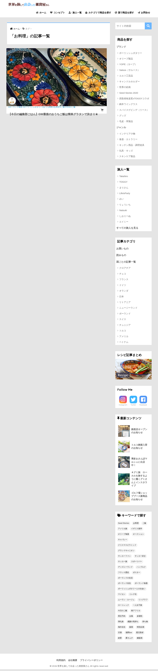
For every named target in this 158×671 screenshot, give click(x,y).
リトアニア (125, 303)
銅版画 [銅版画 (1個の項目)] (139, 640)
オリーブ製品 (126, 58)
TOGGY (123, 182)
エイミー (123, 222)
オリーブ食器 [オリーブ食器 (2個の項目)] (123, 536)
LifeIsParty (124, 193)
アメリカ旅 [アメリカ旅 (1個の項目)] (122, 530)
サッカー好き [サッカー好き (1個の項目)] (140, 558)
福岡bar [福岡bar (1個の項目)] (129, 634)
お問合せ (144, 12)
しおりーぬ (125, 216)
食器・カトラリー (128, 139)
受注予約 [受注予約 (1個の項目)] (121, 618)
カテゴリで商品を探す (98, 12)
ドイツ (122, 286)
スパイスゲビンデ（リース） (134, 110)
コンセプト (57, 12)
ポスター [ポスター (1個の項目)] (136, 574)
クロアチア (125, 269)
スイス (122, 320)
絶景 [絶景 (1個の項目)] (120, 640)
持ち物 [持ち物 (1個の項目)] (145, 623)
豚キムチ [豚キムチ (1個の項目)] (129, 640)
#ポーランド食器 (16, 107)
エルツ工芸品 (126, 76)
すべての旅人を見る (128, 228)
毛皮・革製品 (126, 121)
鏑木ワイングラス (128, 104)
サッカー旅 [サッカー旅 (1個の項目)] (122, 563)
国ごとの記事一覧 (126, 262)
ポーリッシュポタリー (130, 53)
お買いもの (122, 249)
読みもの (121, 255)
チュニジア (125, 326)
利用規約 (61, 662)
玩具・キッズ (126, 151)
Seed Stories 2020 (128, 93)
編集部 (22, 101)
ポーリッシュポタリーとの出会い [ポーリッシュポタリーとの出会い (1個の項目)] (131, 590)
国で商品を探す (124, 12)
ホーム (41, 12)
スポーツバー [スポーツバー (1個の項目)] (136, 563)
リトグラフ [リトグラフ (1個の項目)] (143, 601)
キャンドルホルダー (129, 81)
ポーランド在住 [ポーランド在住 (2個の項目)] (124, 585)
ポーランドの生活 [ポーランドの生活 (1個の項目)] (125, 580)
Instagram (123, 406)
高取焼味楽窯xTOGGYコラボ (134, 98)
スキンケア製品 (127, 156)
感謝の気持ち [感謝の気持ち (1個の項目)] (132, 623)
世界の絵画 (125, 87)
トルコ (122, 331)
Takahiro (123, 176)
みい (121, 199)
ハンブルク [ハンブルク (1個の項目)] (141, 569)
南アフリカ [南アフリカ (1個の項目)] (135, 612)
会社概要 (72, 662)
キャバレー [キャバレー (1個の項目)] (122, 541)
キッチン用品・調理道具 (131, 145)
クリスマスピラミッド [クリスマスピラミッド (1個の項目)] (127, 547)
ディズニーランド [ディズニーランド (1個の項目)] (125, 569)
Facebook (143, 406)
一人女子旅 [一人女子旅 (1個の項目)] (137, 607)
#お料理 (29, 109)
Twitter (133, 406)
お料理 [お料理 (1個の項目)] (136, 525)
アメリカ (123, 337)
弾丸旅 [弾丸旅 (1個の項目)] (120, 623)
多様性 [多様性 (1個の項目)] (139, 618)
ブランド (121, 46)
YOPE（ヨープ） (128, 64)
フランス (123, 280)
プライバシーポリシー (91, 662)
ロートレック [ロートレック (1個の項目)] (123, 607)
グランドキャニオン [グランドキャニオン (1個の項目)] (126, 552)
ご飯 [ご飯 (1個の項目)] (144, 525)
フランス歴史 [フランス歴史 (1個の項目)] (123, 574)
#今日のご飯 (16, 112)
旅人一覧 (75, 12)
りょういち (125, 205)
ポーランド (125, 314)
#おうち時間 (20, 109)
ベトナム (123, 343)
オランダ (123, 291)
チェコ (122, 274)
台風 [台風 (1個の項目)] (131, 618)
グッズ (122, 116)
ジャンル (121, 127)
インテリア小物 (127, 134)
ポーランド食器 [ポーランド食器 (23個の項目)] (141, 585)
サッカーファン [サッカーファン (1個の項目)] (124, 558)
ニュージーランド (128, 309)
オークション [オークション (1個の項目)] (138, 536)
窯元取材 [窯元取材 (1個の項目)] (139, 634)
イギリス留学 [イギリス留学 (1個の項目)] (136, 530)
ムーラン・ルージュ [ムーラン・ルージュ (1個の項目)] (126, 601)
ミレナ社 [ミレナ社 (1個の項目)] (133, 596)
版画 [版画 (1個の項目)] (131, 629)
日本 (121, 297)
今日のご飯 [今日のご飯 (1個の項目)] (122, 612)
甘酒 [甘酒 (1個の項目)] (120, 634)
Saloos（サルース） (129, 70)
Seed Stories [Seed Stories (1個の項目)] (123, 525)
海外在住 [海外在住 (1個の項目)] (121, 629)
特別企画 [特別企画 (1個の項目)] (140, 629)
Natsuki (123, 210)
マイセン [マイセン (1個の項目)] (121, 596)
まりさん (123, 188)
